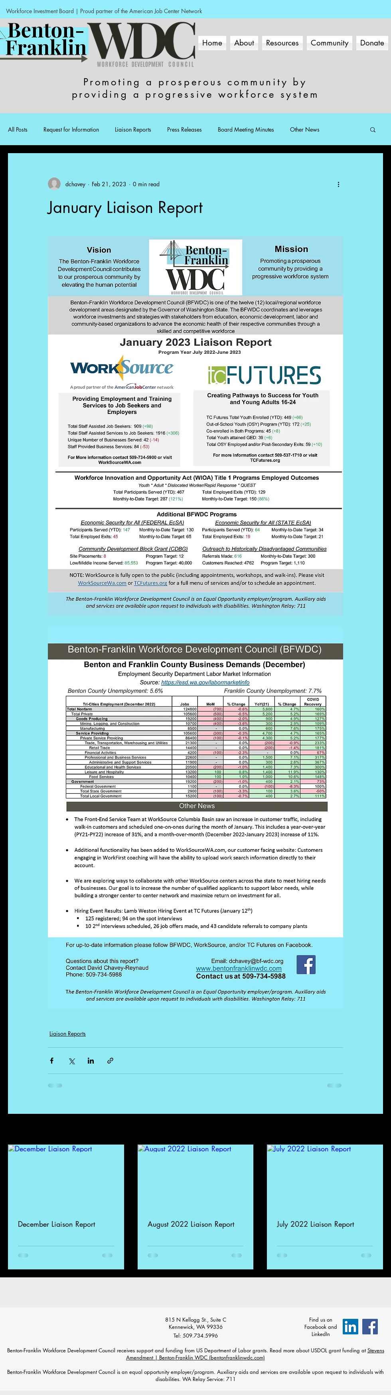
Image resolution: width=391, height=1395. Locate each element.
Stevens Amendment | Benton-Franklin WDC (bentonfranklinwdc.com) (255, 1354)
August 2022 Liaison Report (191, 1224)
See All (374, 1130)
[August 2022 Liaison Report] (195, 1177)
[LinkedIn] (350, 1326)
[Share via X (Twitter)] (71, 1060)
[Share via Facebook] (51, 1060)
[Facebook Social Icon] (370, 1326)
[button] (373, 129)
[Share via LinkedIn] (91, 1060)
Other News (305, 129)
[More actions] (338, 184)
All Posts (18, 129)
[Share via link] (110, 1060)
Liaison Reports (133, 129)
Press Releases (184, 129)
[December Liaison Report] (66, 1177)
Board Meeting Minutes (246, 129)
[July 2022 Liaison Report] (325, 1177)
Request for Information (71, 129)
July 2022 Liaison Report (315, 1224)
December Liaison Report (56, 1224)
